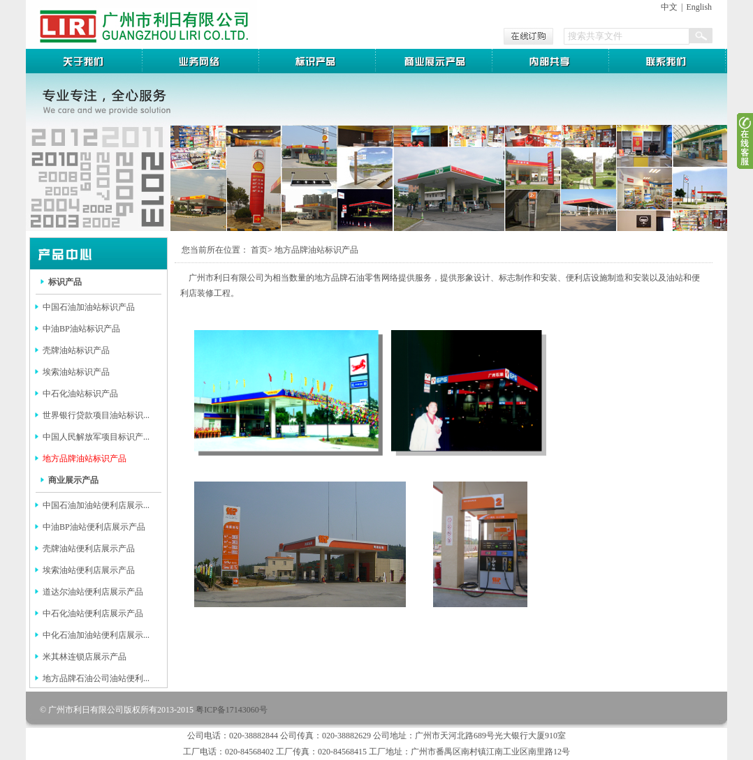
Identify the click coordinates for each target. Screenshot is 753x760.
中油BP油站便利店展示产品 (94, 527)
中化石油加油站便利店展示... (96, 635)
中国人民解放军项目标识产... (96, 437)
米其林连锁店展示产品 (84, 657)
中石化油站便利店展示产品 (93, 613)
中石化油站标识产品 (80, 393)
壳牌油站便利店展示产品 (89, 548)
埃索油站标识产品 (76, 372)
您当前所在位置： (215, 250)
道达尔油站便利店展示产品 (93, 592)
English (699, 7)
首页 (259, 250)
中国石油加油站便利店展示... (96, 505)
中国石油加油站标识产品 (89, 307)
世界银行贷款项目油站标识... (96, 415)
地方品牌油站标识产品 (84, 458)
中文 (669, 7)
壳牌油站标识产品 (76, 350)
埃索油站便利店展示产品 (89, 570)
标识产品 (65, 282)
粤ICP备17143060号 (232, 710)
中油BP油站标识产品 (81, 329)
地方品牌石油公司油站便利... (96, 678)
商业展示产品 (73, 480)
